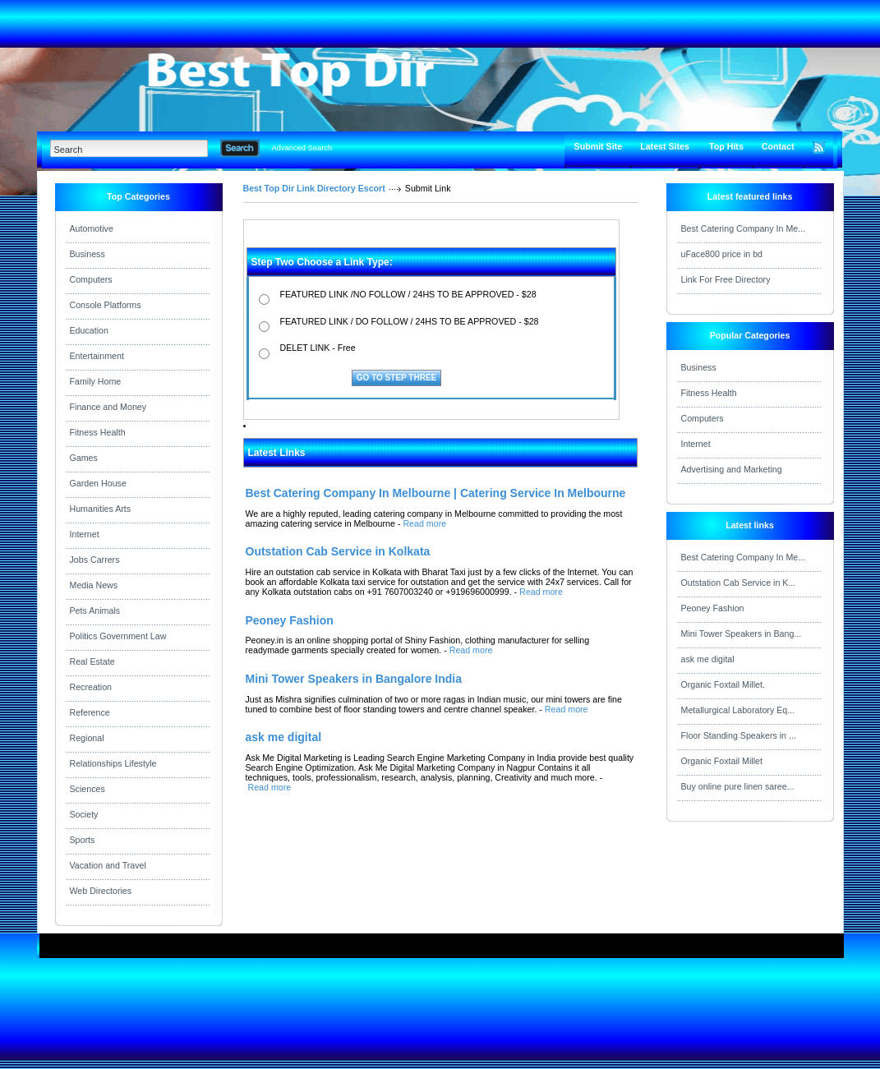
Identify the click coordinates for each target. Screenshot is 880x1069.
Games (84, 458)
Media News (94, 585)
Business (87, 254)
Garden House (98, 483)
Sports (82, 840)
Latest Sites (664, 146)
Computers (91, 279)
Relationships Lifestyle (113, 763)
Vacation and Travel (108, 865)
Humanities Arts (100, 509)
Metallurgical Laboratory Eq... (738, 710)
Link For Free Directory (726, 279)
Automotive (91, 228)
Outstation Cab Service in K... (738, 582)
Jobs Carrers (95, 559)
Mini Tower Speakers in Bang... (741, 633)
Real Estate (92, 661)
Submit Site (598, 146)
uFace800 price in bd (722, 254)
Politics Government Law (118, 636)
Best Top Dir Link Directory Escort (314, 188)
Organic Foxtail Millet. (723, 684)
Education (89, 330)
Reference (90, 712)
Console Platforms (105, 305)
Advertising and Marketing (731, 469)
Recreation (91, 687)
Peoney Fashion (712, 608)
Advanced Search (302, 148)
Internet (84, 534)
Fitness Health (98, 432)
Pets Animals (95, 610)
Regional (87, 738)
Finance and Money (108, 407)
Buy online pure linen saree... (738, 786)
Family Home (96, 381)
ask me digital (708, 659)
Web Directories (101, 891)
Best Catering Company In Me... (743, 228)
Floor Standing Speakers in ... (738, 735)
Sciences (87, 789)
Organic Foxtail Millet (722, 761)
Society (84, 814)
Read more (424, 523)
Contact (778, 146)
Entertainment (97, 356)
